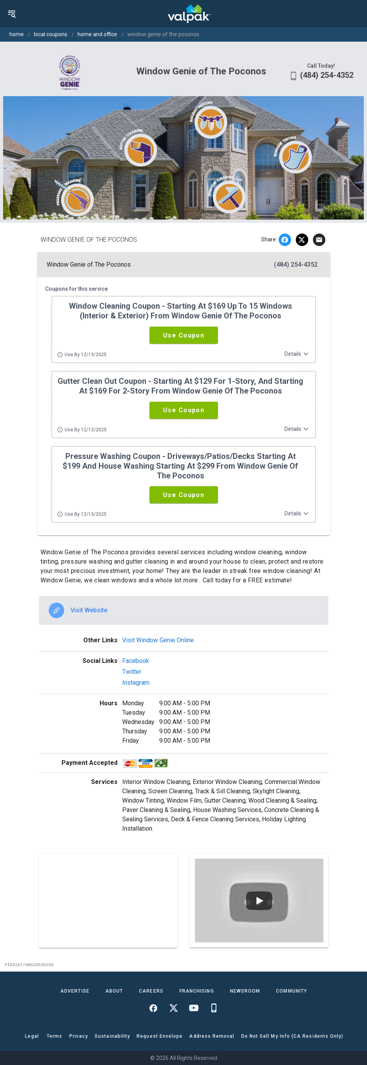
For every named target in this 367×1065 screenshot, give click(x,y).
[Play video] (259, 900)
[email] (319, 240)
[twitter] (302, 240)
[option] (183, 610)
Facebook (135, 660)
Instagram (135, 682)
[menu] (11, 13)
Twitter (131, 671)
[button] (183, 335)
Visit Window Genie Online (158, 640)
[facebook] (285, 240)
